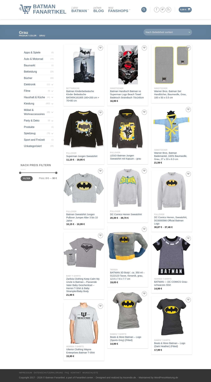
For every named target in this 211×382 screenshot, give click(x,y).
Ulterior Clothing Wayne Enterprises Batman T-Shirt (80, 351)
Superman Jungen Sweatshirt (81, 156)
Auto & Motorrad (33, 59)
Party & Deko (31, 120)
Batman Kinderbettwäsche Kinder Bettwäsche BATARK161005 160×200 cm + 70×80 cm (82, 96)
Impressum (25, 373)
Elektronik (29, 84)
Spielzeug (29, 133)
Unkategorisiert (33, 146)
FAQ (67, 373)
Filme (27, 90)
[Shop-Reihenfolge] (168, 32)
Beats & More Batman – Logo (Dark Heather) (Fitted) (169, 345)
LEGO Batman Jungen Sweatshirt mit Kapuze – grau (125, 157)
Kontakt (76, 373)
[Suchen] (144, 6)
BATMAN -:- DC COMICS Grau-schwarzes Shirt (171, 283)
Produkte (29, 127)
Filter (26, 178)
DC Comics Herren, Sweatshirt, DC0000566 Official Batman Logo (170, 220)
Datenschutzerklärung (48, 373)
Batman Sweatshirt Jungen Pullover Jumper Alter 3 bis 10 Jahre (82, 217)
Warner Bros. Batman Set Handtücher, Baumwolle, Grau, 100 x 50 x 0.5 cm (170, 94)
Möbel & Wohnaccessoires (34, 112)
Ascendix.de (129, 377)
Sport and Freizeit (34, 139)
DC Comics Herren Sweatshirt (126, 214)
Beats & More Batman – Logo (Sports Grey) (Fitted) (125, 339)
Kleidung (29, 103)
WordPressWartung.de (166, 377)
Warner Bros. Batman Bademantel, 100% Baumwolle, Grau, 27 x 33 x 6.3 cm (170, 156)
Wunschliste (90, 373)
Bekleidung (30, 71)
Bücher (28, 78)
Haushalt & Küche (34, 97)
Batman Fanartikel (49, 6)
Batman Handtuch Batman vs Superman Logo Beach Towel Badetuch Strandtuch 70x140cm (127, 94)
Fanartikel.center (84, 377)
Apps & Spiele (32, 52)
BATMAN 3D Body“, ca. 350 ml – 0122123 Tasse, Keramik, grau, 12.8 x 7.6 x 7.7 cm (127, 275)
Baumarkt (29, 65)
